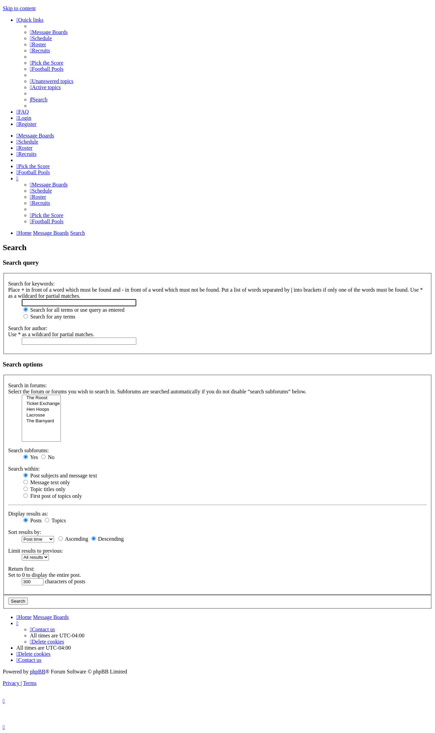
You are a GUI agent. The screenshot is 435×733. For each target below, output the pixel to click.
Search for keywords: (31, 284)
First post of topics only (52, 496)
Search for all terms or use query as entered (73, 310)
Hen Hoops (41, 409)
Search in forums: (27, 385)
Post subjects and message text (60, 475)
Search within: (24, 469)
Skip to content (19, 8)
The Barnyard (41, 421)
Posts (32, 520)
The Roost (41, 398)
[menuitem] (49, 32)
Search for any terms (49, 317)
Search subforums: (28, 450)
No (48, 457)
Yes (30, 457)
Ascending (73, 539)
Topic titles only (44, 489)
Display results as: (28, 514)
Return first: (21, 569)
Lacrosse (41, 415)
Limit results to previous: (35, 551)
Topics (55, 520)
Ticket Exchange (41, 404)
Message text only (46, 482)
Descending (107, 539)
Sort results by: (24, 532)
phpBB (37, 671)
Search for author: (28, 328)
